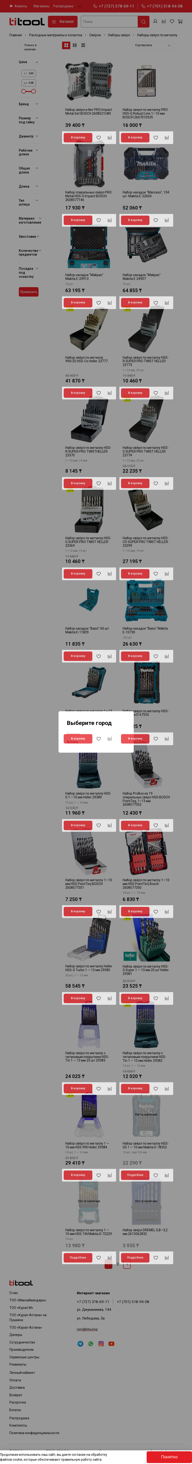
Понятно (169, 1457)
